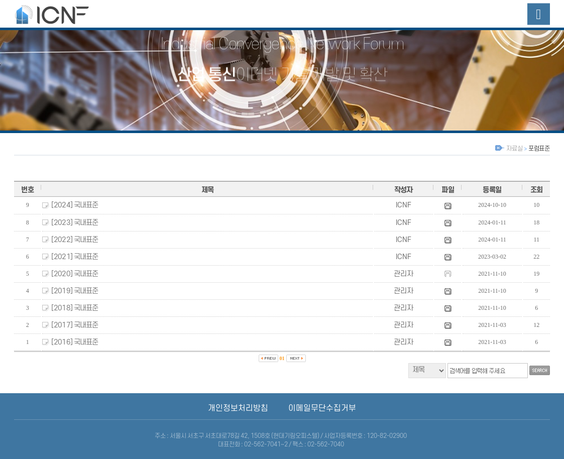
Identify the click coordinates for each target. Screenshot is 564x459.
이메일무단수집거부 (322, 408)
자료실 (514, 148)
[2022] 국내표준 (74, 240)
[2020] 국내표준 (74, 274)
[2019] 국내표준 (74, 291)
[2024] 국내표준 (74, 205)
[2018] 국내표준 (74, 308)
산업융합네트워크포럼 (61, 14)
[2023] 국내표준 (74, 222)
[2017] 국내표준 (74, 325)
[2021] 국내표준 (74, 257)
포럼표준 (539, 148)
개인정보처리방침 (238, 408)
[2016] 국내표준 (74, 342)
